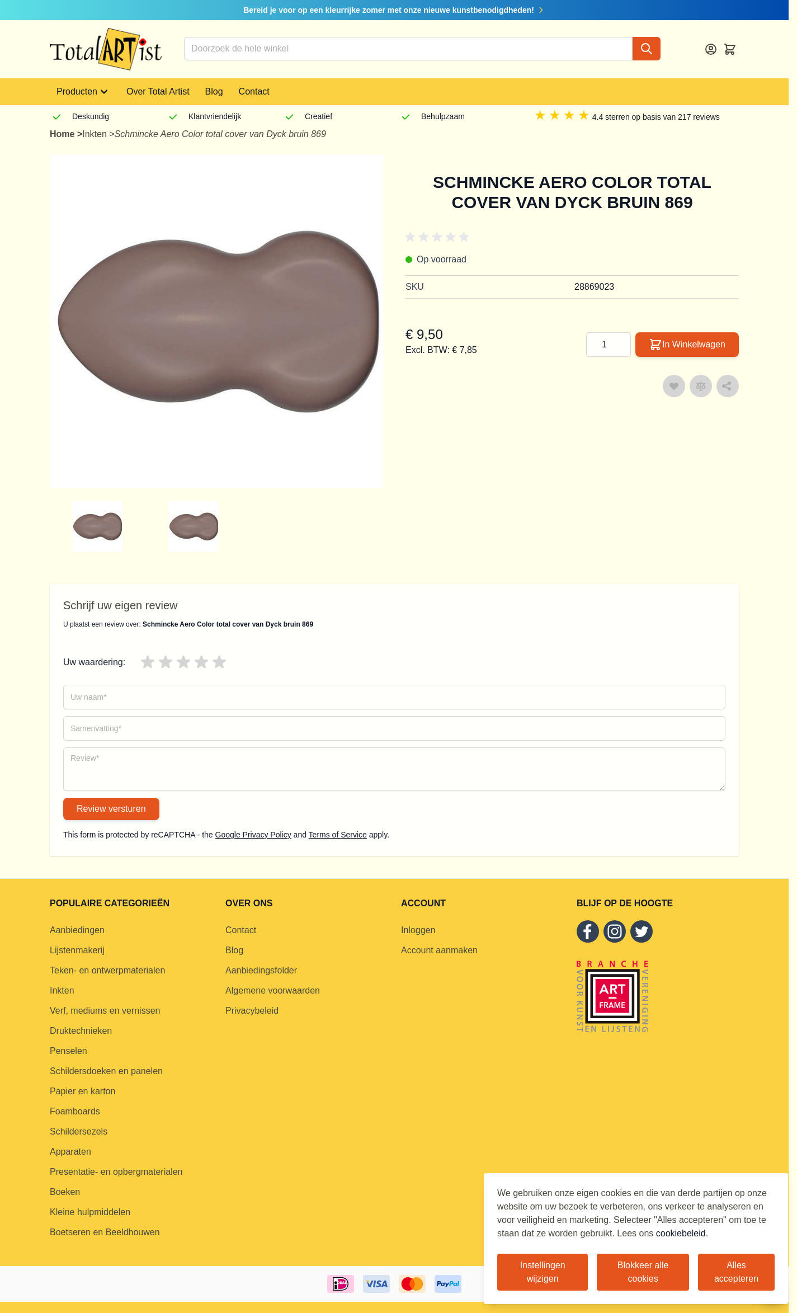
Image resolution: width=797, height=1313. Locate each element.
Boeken (65, 1192)
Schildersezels (78, 1131)
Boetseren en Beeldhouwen (105, 1232)
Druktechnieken (81, 1031)
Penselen (68, 1051)
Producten (83, 91)
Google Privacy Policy (253, 834)
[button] (439, 237)
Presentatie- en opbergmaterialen (116, 1171)
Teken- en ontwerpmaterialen (107, 970)
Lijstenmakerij (77, 950)
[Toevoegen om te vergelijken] (701, 386)
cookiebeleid (681, 1233)
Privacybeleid (252, 1010)
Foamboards (75, 1111)
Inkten (95, 134)
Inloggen (418, 930)
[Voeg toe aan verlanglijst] (674, 386)
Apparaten (70, 1151)
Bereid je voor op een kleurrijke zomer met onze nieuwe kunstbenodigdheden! (394, 10)
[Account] (711, 49)
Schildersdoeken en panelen (106, 1071)
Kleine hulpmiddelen (90, 1212)
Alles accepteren (736, 1271)
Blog (214, 91)
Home (63, 134)
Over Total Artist (158, 91)
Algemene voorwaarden (272, 990)
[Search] (647, 48)
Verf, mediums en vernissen (105, 1010)
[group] (120, 526)
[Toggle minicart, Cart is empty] (730, 49)
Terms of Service (338, 834)
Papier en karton (82, 1091)
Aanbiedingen (77, 930)
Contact (254, 91)
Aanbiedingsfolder (261, 970)
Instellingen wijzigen (542, 1271)
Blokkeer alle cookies (643, 1271)
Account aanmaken (439, 950)
